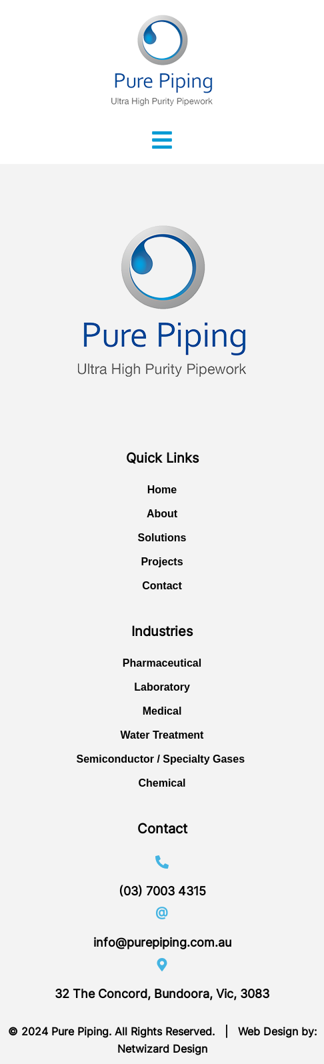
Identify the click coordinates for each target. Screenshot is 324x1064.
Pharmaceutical (162, 663)
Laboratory (162, 687)
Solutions (162, 537)
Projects (162, 561)
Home (162, 489)
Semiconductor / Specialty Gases (162, 759)
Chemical (161, 783)
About (162, 513)
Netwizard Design (162, 1048)
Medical (162, 711)
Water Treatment (162, 735)
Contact (162, 585)
